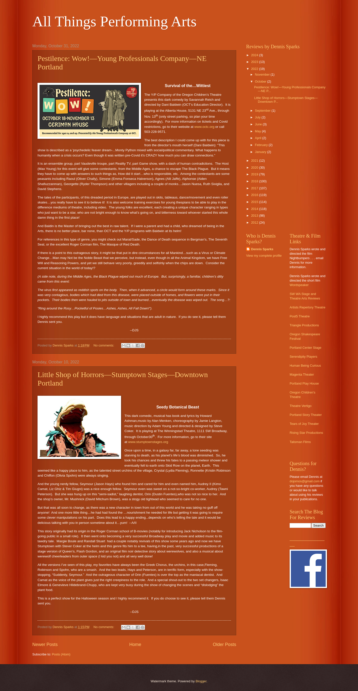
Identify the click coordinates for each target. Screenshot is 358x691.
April (258, 138)
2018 (255, 181)
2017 (255, 188)
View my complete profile (264, 255)
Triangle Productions (304, 325)
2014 (255, 209)
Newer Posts (45, 644)
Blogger (201, 681)
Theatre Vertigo (301, 406)
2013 (255, 215)
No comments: (104, 345)
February (261, 145)
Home (135, 644)
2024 (255, 55)
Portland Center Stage (305, 347)
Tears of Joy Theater (304, 424)
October (261, 81)
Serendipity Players (303, 356)
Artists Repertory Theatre (307, 307)
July (258, 117)
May (258, 131)
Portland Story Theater (306, 415)
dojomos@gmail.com (304, 481)
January (261, 152)
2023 (255, 62)
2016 (255, 195)
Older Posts (224, 644)
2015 (255, 202)
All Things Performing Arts (114, 21)
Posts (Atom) (61, 654)
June (259, 124)
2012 (255, 222)
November (262, 74)
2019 (255, 174)
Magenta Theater (302, 374)
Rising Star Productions (306, 433)
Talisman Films (300, 442)
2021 (255, 160)
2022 (255, 69)
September (263, 110)
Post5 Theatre (300, 316)
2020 (255, 167)
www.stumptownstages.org (148, 442)
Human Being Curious (305, 365)
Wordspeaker (299, 285)
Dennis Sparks (262, 249)
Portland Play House (304, 383)
